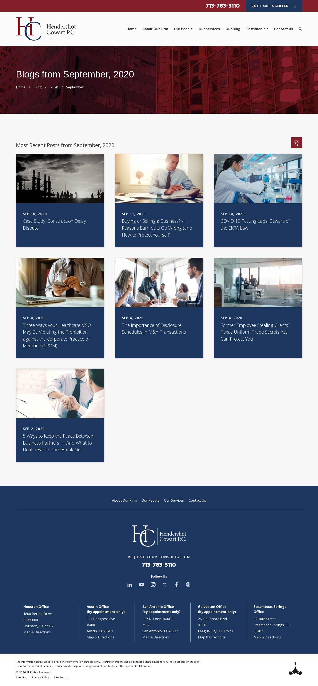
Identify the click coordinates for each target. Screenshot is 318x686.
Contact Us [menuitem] (283, 29)
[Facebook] (176, 584)
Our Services (174, 500)
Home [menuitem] (132, 29)
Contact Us (197, 500)
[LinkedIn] (129, 584)
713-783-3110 (223, 6)
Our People (150, 500)
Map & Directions (37, 632)
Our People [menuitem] (183, 29)
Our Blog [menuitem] (233, 29)
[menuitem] (21, 677)
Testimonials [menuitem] (257, 29)
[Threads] (188, 584)
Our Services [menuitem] (209, 29)
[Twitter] (164, 584)
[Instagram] (153, 584)
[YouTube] (141, 584)
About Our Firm (124, 500)
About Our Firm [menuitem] (155, 29)
